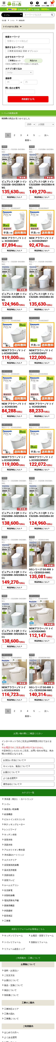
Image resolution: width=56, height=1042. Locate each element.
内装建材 (8, 911)
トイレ (11, 26)
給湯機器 (8, 814)
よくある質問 (9, 778)
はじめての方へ (11, 1032)
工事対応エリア (11, 1009)
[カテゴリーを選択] (12, 15)
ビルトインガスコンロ (14, 819)
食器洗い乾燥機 (11, 809)
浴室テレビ (9, 880)
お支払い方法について (13, 760)
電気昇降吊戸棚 (11, 900)
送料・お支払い (11, 970)
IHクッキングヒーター (14, 824)
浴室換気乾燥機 (11, 865)
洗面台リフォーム (39, 942)
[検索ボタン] (52, 14)
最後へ (28, 140)
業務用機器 (9, 905)
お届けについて (10, 772)
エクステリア (10, 860)
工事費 (7, 921)
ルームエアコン (11, 885)
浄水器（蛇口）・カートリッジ (18, 799)
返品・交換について (13, 985)
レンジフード (10, 829)
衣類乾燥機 (9, 895)
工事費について (11, 1019)
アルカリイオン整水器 (14, 850)
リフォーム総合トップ (14, 949)
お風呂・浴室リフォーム (42, 935)
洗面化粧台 (9, 875)
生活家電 (8, 890)
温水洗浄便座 (10, 870)
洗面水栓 (8, 845)
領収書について (11, 995)
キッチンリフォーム (13, 935)
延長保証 (8, 916)
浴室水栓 (8, 840)
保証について (10, 990)
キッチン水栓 (10, 834)
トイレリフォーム (12, 942)
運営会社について (11, 784)
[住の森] (14, 3)
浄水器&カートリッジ (14, 855)
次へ (46, 135)
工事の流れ (9, 1014)
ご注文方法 (9, 975)
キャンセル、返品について (15, 766)
